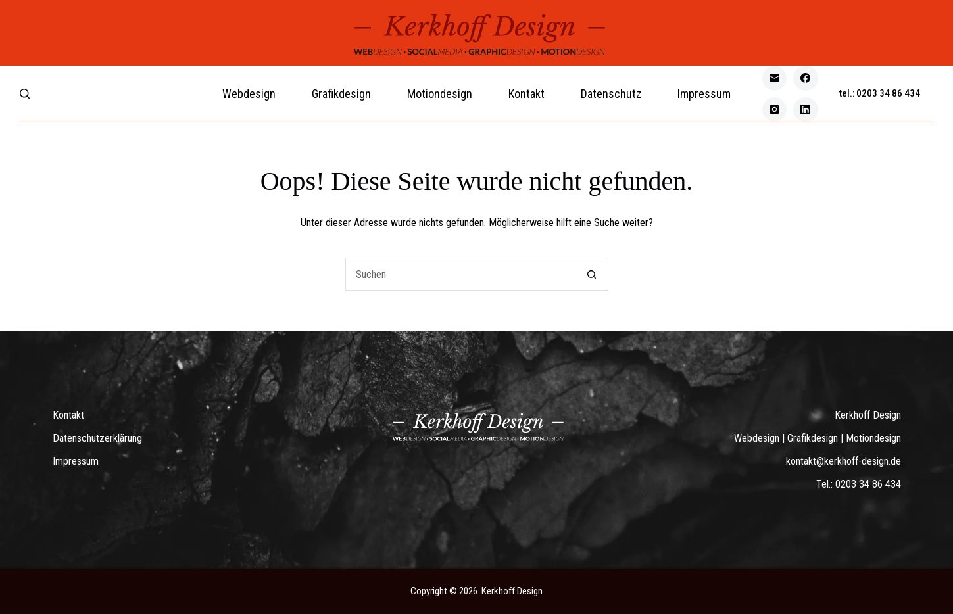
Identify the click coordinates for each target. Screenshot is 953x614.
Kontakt (526, 94)
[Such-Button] (591, 274)
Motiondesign (439, 94)
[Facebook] (805, 78)
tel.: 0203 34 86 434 (879, 93)
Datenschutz (611, 94)
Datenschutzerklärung (97, 438)
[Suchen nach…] (460, 274)
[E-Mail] (774, 78)
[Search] (25, 94)
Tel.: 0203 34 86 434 (858, 484)
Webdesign (249, 94)
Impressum (704, 94)
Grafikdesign (341, 94)
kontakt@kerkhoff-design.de (843, 461)
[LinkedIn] (805, 109)
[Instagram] (774, 109)
